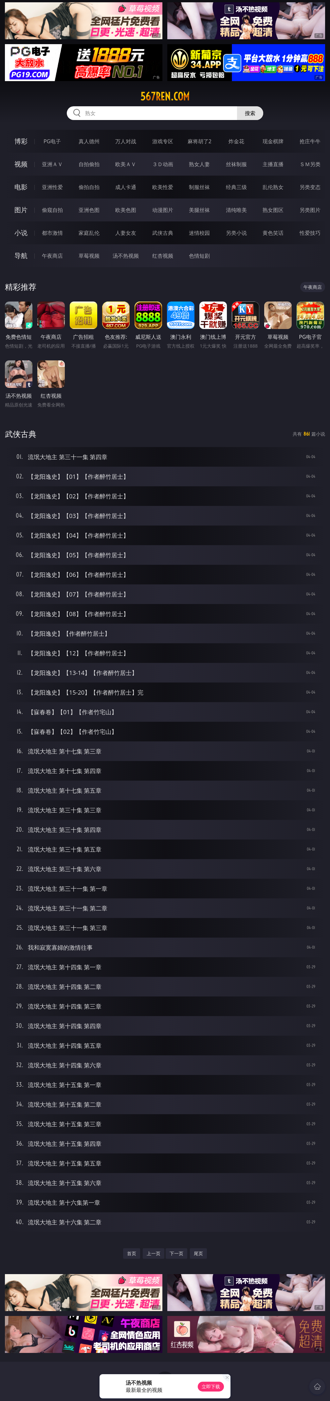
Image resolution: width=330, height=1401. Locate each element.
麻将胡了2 (199, 141)
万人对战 (125, 141)
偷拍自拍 (89, 187)
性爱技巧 (310, 232)
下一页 (176, 1253)
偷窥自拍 (52, 210)
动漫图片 (162, 210)
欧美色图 (125, 210)
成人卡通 (125, 187)
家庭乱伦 (89, 232)
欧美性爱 (162, 187)
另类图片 (310, 210)
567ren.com (165, 96)
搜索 (250, 113)
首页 (131, 1253)
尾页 (198, 1253)
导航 (21, 255)
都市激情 (52, 232)
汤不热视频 (126, 255)
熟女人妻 (199, 164)
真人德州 (89, 141)
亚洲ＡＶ (52, 164)
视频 (21, 164)
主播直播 (273, 164)
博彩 (21, 141)
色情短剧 (199, 255)
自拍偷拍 (89, 164)
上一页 (153, 1253)
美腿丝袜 (199, 210)
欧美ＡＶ (125, 164)
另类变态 (310, 187)
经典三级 (236, 187)
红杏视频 (162, 255)
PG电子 (52, 141)
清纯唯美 (236, 210)
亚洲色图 (89, 210)
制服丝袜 (199, 187)
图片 (21, 209)
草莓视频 (89, 255)
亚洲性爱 (52, 187)
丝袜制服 (236, 164)
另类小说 (236, 232)
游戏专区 (162, 141)
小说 (21, 232)
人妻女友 (125, 232)
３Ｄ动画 (162, 164)
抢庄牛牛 (310, 141)
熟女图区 (273, 210)
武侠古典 (162, 232)
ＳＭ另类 (310, 164)
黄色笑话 (273, 232)
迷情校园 (199, 232)
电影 (21, 186)
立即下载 (211, 1386)
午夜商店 (52, 255)
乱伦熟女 (273, 187)
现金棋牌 (273, 141)
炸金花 (236, 141)
